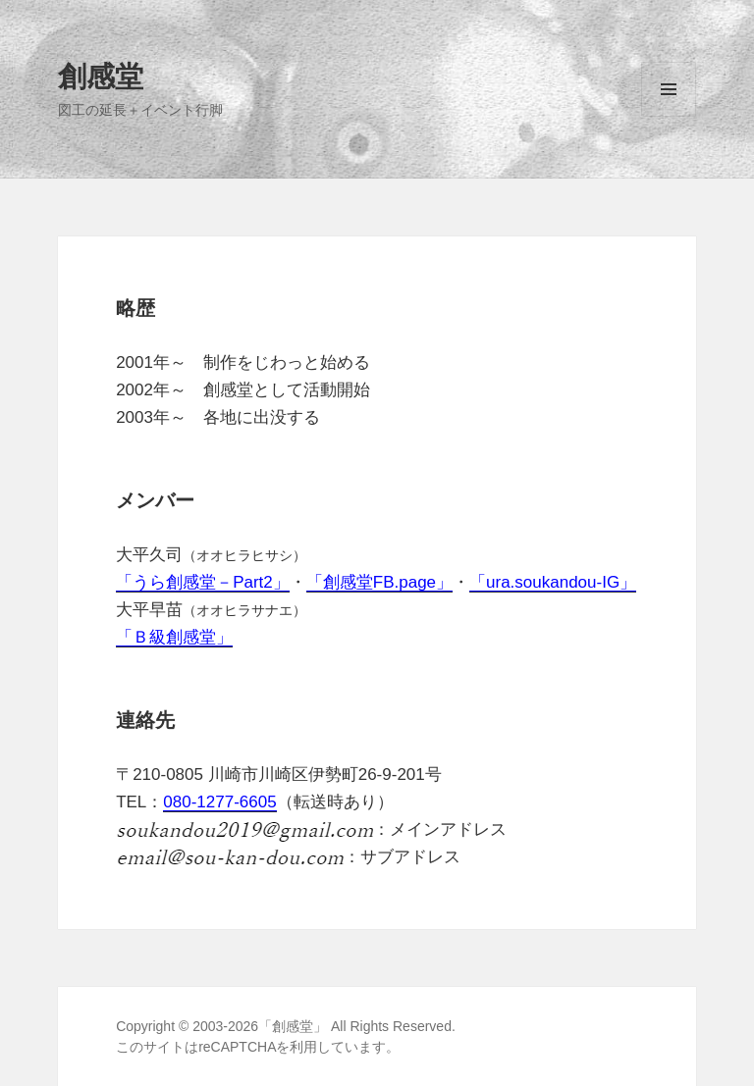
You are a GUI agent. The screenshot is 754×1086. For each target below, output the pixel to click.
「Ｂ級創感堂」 (174, 637)
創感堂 (100, 75)
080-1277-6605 (219, 802)
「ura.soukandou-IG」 (552, 582)
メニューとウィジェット (668, 116)
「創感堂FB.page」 (379, 582)
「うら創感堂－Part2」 (203, 582)
